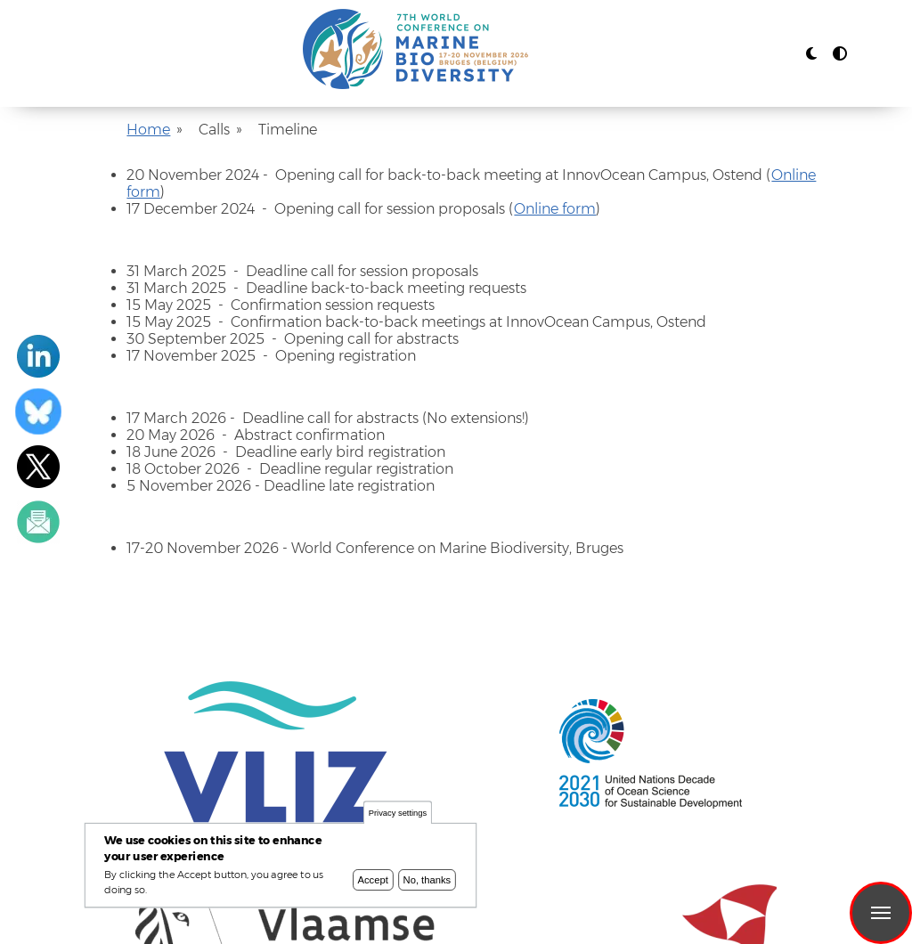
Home (148, 129)
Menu (881, 913)
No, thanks (427, 881)
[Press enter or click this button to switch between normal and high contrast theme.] (839, 54)
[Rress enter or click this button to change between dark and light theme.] (813, 54)
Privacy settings (398, 814)
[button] (811, 53)
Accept (373, 881)
